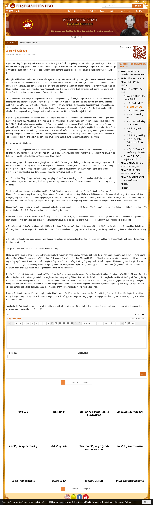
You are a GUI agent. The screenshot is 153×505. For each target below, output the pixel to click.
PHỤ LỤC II (125, 188)
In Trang (7, 314)
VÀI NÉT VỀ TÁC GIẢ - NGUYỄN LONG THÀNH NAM (132, 73)
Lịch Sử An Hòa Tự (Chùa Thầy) (130, 412)
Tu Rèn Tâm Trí (59, 412)
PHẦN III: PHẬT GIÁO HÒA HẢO (131, 91)
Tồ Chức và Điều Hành (94, 481)
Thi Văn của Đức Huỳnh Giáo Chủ (130, 481)
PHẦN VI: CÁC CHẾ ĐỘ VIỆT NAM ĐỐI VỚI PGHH (132, 179)
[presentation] (25, 365)
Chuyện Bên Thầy (59, 481)
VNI (143, 319)
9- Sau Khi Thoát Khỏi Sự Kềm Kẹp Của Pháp (136, 151)
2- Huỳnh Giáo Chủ (134, 107)
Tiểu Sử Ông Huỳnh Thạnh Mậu (130, 446)
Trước (122, 47)
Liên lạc (137, 1)
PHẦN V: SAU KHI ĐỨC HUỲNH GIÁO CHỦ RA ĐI (131, 172)
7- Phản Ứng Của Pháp (136, 135)
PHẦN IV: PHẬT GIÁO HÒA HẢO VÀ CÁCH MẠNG (132, 165)
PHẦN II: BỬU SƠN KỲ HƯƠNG (130, 84)
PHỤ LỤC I (125, 184)
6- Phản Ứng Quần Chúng (134, 130)
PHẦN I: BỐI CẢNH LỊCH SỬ (132, 78)
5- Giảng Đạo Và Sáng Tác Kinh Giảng (136, 123)
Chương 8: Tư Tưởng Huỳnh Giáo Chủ (132, 158)
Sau (127, 47)
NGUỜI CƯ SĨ (23, 412)
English (144, 1)
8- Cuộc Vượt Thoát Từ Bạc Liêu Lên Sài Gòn (135, 142)
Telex (138, 319)
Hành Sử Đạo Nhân (59, 446)
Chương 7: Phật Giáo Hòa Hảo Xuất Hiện (134, 97)
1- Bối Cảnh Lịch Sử (135, 103)
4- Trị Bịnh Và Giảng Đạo (135, 116)
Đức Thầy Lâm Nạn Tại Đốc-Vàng (23, 446)
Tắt (132, 319)
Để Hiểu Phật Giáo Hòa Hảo (23, 481)
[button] (78, 11)
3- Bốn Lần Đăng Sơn (135, 110)
